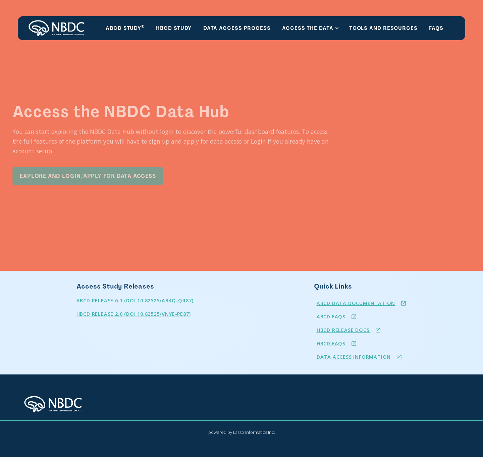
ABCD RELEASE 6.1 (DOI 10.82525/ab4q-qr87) (135, 300)
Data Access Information (354, 357)
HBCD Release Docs (343, 330)
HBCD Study (174, 28)
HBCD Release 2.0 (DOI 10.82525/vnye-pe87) (133, 314)
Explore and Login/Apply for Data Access (79, 176)
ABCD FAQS (331, 316)
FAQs (436, 28)
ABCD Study (125, 28)
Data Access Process (237, 28)
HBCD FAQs (331, 343)
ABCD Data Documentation (356, 303)
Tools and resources (383, 28)
